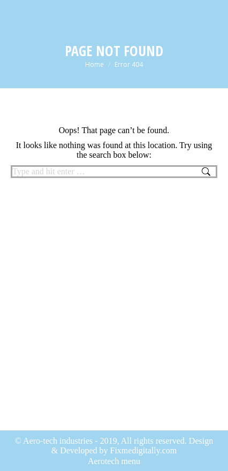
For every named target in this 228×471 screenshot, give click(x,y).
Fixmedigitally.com (143, 450)
